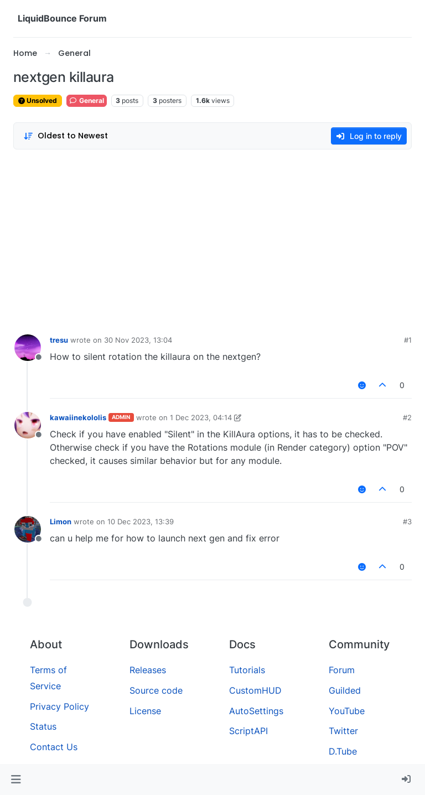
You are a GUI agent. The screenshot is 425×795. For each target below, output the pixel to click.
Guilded (345, 690)
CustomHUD (255, 690)
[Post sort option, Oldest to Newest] (65, 135)
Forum (342, 669)
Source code (156, 690)
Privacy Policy (59, 706)
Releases (147, 669)
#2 (407, 417)
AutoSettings (256, 710)
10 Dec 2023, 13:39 (140, 521)
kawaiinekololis (78, 417)
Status (43, 726)
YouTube (347, 710)
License (145, 710)
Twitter (343, 730)
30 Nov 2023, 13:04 (138, 339)
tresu (59, 339)
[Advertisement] (212, 239)
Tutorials (247, 669)
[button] (15, 779)
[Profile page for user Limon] (27, 529)
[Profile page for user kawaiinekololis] (27, 425)
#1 (408, 339)
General (86, 100)
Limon (60, 521)
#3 (407, 521)
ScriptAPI (248, 730)
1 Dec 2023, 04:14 (201, 417)
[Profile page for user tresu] (27, 347)
